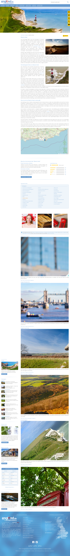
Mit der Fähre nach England (28, 535)
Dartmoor (24, 206)
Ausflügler (22, 84)
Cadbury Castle (26, 202)
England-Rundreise (50, 233)
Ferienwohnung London (27, 528)
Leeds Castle (40, 202)
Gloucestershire (41, 198)
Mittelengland (62, 530)
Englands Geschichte (25, 328)
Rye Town (55, 201)
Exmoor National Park (42, 195)
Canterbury (25, 204)
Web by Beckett (28, 550)
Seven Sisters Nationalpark (59, 199)
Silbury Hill (56, 187)
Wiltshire (55, 193)
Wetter (48, 111)
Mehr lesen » (4, 374)
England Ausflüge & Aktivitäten (28, 530)
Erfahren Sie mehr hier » (9, 487)
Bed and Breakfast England (28, 537)
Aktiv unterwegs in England (26, 374)
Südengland (3, 379)
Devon (39, 187)
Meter (11, 478)
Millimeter (12, 472)
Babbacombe (25, 195)
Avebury (24, 193)
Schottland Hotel (26, 524)
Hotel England (25, 517)
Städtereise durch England (28, 520)
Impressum (52, 550)
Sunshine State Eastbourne (43, 189)
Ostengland (66, 533)
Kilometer (12, 481)
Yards (3, 478)
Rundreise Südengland (27, 192)
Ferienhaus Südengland (27, 187)
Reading (39, 206)
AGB (36, 550)
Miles (3, 481)
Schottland (59, 521)
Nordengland (61, 526)
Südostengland (57, 204)
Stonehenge (56, 190)
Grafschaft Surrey (57, 196)
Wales (58, 533)
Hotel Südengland (26, 190)
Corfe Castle (25, 205)
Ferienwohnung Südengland (28, 189)
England (26, 35)
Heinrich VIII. (42, 73)
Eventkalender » (5, 442)
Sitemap (32, 550)
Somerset (56, 189)
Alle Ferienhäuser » (48, 532)
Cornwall (57, 536)
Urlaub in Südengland (58, 192)
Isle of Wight (56, 198)
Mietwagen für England (27, 233)
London (44, 58)
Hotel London (25, 526)
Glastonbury (40, 196)
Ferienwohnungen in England (53, 232)
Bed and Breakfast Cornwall (28, 531)
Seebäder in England (58, 195)
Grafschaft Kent (41, 201)
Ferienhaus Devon (41, 190)
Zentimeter (12, 475)
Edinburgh (61, 523)
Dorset (39, 192)
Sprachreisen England (25, 236)
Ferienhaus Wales (26, 533)
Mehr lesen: (27, 280)
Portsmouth (40, 205)
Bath (23, 196)
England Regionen (24, 466)
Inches (3, 472)
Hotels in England (35, 232)
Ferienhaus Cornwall (27, 522)
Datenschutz (47, 550)
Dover (40, 53)
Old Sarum (40, 204)
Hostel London (25, 519)
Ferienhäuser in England (43, 232)
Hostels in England (63, 232)
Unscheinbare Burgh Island (28, 201)
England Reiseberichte (25, 282)
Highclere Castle (41, 199)
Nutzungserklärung (40, 550)
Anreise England (24, 420)
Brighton (24, 199)
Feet (3, 475)
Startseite (22, 35)
